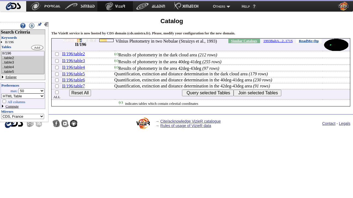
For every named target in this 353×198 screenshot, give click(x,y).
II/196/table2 (73, 53)
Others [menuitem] (219, 6)
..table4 (23, 67)
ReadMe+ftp (309, 41)
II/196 (23, 53)
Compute (12, 106)
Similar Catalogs (244, 41)
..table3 (23, 62)
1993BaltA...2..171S (278, 41)
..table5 (23, 72)
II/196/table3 (73, 60)
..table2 (23, 58)
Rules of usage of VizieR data (185, 125)
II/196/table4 (73, 67)
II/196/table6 (73, 80)
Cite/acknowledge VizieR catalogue (190, 121)
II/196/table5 (73, 74)
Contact (328, 123)
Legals (344, 123)
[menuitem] (13, 6)
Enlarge (11, 77)
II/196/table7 (73, 86)
